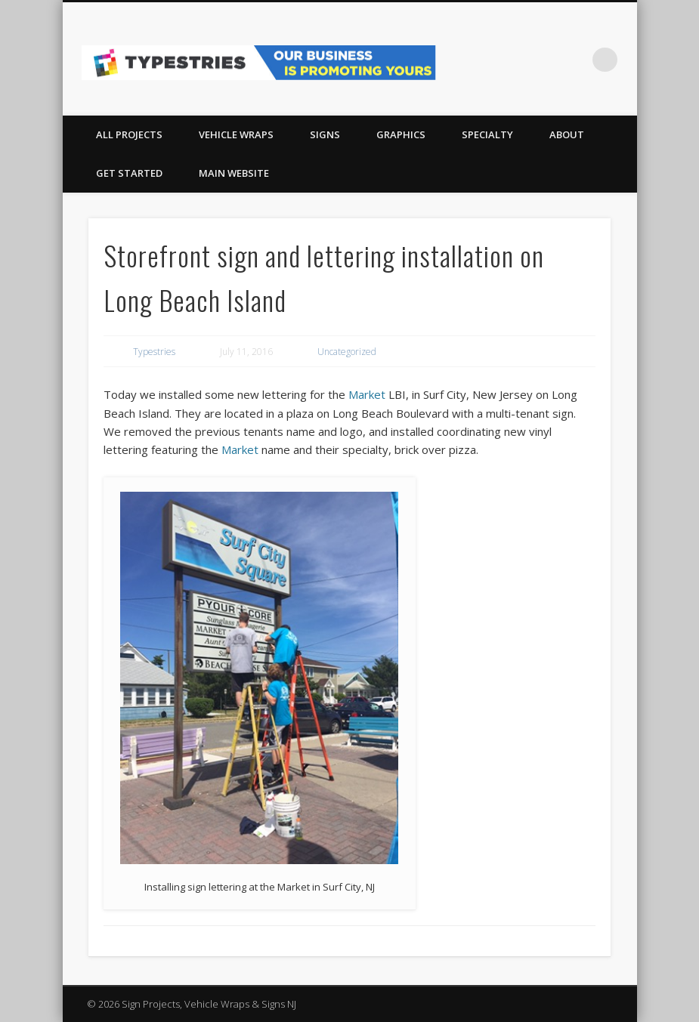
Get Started (129, 173)
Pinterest (574, 60)
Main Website (234, 173)
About (566, 134)
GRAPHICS (400, 134)
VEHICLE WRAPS (236, 134)
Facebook (543, 60)
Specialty (487, 134)
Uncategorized (346, 351)
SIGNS (325, 134)
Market (366, 394)
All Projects (129, 134)
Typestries (154, 351)
